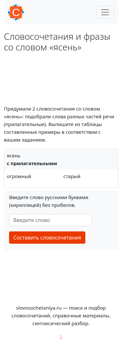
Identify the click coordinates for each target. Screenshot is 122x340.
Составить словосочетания (47, 237)
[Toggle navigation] (105, 12)
